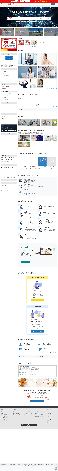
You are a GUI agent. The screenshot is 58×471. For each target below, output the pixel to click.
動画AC (48, 417)
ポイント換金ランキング (6, 97)
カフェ (8, 161)
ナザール (38, 21)
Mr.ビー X (3, 187)
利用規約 (3, 122)
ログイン (9, 58)
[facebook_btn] (24, 425)
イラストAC (49, 411)
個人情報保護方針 (4, 414)
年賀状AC (48, 416)
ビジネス (23, 21)
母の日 (9, 159)
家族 (2, 161)
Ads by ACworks (20, 38)
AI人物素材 (4, 88)
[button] (47, 4)
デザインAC (49, 419)
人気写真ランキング (5, 73)
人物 (6, 159)
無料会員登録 (9, 56)
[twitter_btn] (22, 425)
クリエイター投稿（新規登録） (7, 93)
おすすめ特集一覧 (5, 77)
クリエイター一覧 (5, 99)
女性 (18, 21)
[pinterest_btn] (26, 425)
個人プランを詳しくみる (37, 299)
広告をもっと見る (34, 46)
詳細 (31, 465)
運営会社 (2, 413)
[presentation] (55, 122)
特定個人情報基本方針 (4, 416)
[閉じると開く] (0, 465)
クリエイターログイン (5, 95)
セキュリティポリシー (4, 420)
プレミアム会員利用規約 (39, 414)
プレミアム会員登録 (5, 105)
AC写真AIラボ (5, 86)
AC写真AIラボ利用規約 (39, 416)
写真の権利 (4, 118)
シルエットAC (49, 413)
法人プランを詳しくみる (37, 331)
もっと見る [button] (15, 162)
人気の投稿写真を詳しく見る (52, 88)
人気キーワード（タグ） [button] (9, 155)
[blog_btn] (28, 425)
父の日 (5, 161)
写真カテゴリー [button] (9, 71)
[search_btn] (8, 18)
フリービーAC (49, 414)
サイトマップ (3, 419)
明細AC (48, 422)
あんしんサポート (27, 416)
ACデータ (48, 420)
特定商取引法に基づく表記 (5, 417)
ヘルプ (3, 120)
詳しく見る (55, 106)
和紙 (2, 159)
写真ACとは (4, 116)
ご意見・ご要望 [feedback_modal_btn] (33, 424)
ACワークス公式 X (5, 185)
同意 (33, 465)
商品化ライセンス (47, 229)
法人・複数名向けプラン (28, 413)
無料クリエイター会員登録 (17, 414)
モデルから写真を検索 (5, 75)
